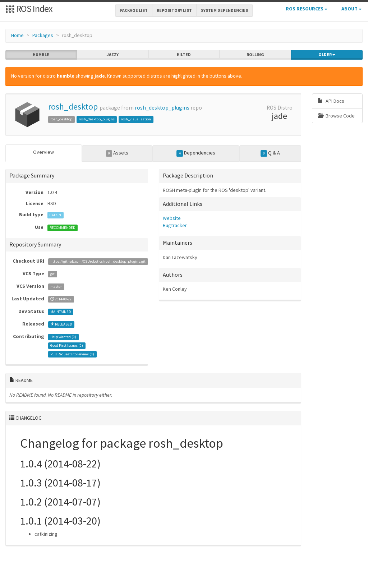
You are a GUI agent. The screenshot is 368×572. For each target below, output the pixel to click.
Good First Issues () (66, 345)
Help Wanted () (63, 337)
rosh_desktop (73, 106)
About (351, 8)
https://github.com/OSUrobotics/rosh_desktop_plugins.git (98, 261)
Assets (117, 153)
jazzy (113, 54)
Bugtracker (175, 225)
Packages (42, 35)
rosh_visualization (136, 119)
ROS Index (28, 8)
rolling (255, 54)
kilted (184, 54)
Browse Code (336, 115)
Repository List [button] (174, 10)
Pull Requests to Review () (72, 354)
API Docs (331, 101)
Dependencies (195, 153)
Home (17, 35)
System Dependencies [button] (224, 10)
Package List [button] (134, 10)
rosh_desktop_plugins (162, 107)
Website (172, 218)
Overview (43, 152)
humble (41, 54)
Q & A (270, 153)
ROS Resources (306, 8)
